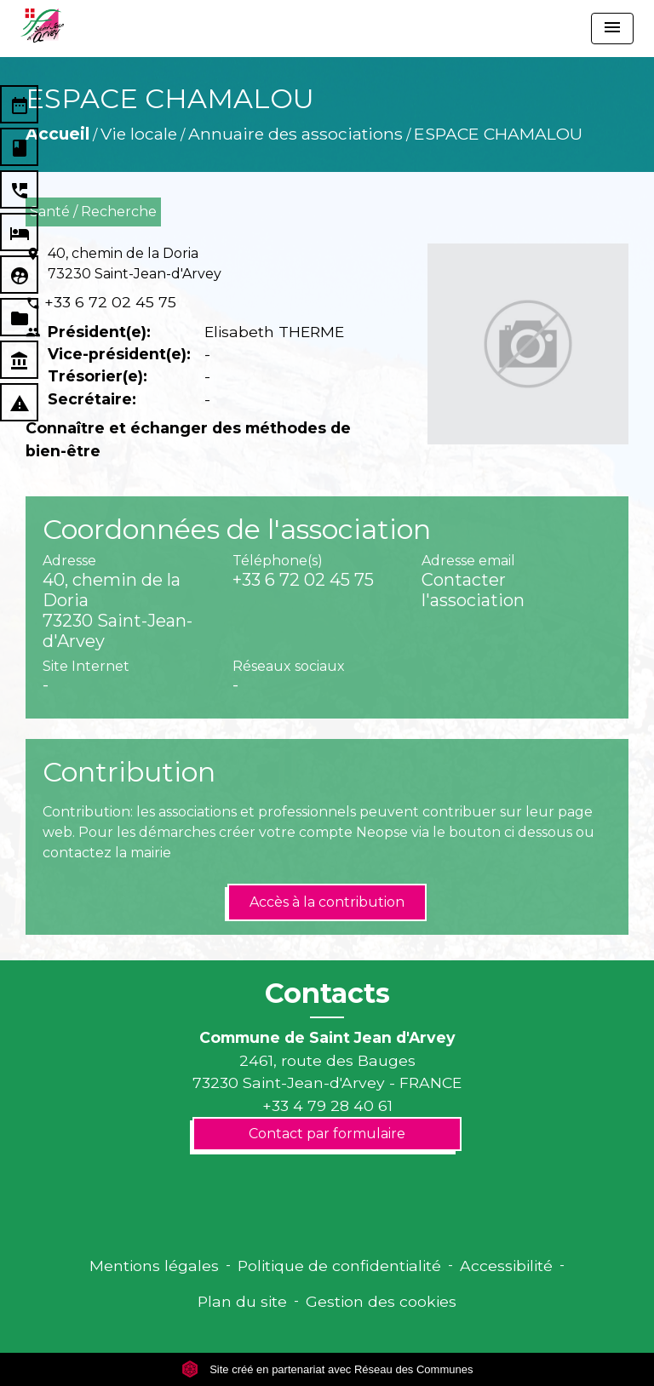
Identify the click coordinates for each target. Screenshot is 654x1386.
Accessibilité (506, 1265)
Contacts (327, 993)
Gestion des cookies (381, 1301)
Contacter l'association (473, 590)
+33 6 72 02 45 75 (110, 302)
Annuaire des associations (295, 133)
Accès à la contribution (327, 902)
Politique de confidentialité (339, 1265)
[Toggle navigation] (612, 28)
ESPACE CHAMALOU (498, 133)
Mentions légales (154, 1265)
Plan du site (242, 1301)
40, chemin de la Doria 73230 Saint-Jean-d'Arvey (134, 263)
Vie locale (138, 133)
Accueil (57, 133)
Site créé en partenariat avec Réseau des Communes (327, 1369)
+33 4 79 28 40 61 (327, 1105)
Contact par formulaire (327, 1133)
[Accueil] (42, 26)
